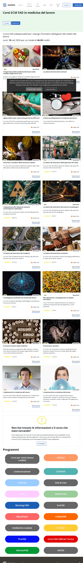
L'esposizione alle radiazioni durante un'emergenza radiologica (16, 208)
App (44, 5)
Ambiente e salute (22, 527)
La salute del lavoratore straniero (55, 253)
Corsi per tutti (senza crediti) (22, 459)
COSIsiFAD (60, 516)
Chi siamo (38, 5)
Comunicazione (22, 471)
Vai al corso (36, 131)
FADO (22, 493)
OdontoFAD (22, 550)
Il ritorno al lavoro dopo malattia (15, 346)
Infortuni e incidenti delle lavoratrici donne (19, 162)
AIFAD (60, 550)
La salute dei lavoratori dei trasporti (16, 253)
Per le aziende (29, 5)
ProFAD (22, 539)
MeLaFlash (22, 516)
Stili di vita (60, 482)
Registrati (15, 23)
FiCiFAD (61, 527)
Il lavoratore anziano (51, 346)
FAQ (51, 5)
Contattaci (41, 444)
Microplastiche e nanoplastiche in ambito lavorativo (58, 298)
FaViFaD (22, 482)
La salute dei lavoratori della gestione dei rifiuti (60, 162)
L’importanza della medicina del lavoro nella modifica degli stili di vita (19, 72)
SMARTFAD (61, 493)
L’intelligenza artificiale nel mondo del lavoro (19, 298)
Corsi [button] (20, 5)
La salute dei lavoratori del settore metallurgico (61, 207)
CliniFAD (60, 471)
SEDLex (61, 457)
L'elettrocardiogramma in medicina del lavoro (60, 118)
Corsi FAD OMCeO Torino (61, 539)
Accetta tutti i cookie (34, 89)
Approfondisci (51, 89)
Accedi (66, 5)
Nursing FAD (22, 505)
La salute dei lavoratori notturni (55, 72)
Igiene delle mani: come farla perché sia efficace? (21, 118)
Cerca (58, 5)
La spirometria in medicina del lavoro (57, 392)
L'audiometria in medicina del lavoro (16, 392)
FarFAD (61, 505)
